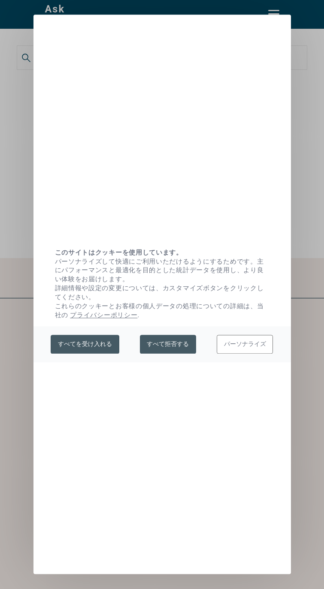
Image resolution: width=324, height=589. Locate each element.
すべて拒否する (168, 343)
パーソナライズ (245, 343)
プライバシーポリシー (103, 315)
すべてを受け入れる (85, 343)
